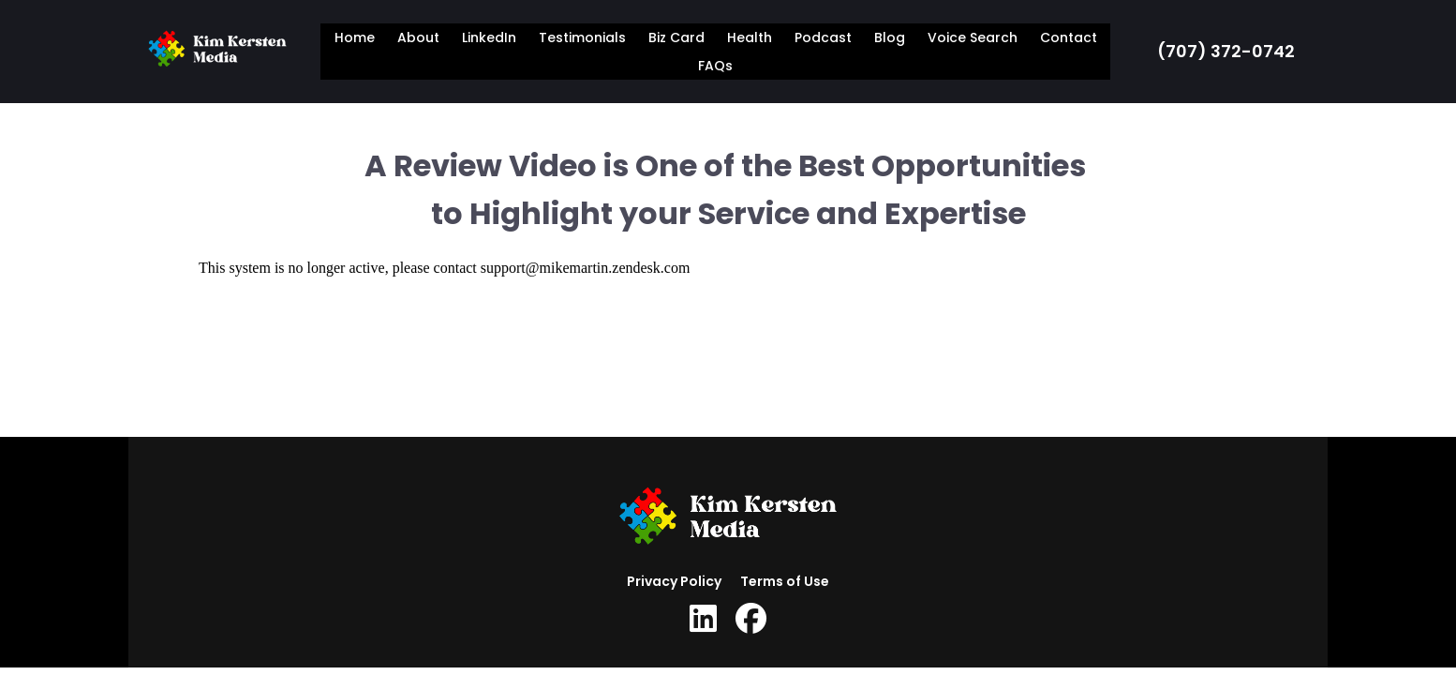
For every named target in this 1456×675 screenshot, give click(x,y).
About (418, 37)
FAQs (715, 65)
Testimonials (582, 37)
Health (749, 37)
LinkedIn (489, 37)
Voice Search (973, 37)
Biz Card (676, 37)
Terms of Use (784, 581)
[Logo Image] (217, 52)
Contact (1068, 37)
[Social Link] (703, 619)
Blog (889, 37)
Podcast (823, 37)
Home (354, 37)
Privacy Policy (674, 581)
